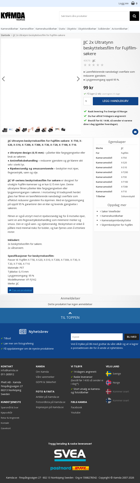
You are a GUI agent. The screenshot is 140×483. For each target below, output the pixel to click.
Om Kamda (42, 371)
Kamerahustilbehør (46, 28)
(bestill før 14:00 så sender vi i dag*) (87, 382)
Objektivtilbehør (87, 28)
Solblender (104, 28)
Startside (5, 35)
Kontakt (5, 422)
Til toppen (70, 315)
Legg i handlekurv (116, 101)
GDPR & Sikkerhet (46, 382)
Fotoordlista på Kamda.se (50, 402)
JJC (93, 60)
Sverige (113, 373)
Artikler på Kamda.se (47, 396)
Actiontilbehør (120, 28)
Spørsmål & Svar (9, 407)
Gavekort (6, 428)
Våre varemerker (45, 376)
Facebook (76, 407)
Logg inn (124, 3)
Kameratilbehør (9, 28)
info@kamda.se (9, 370)
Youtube (75, 412)
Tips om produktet (20, 290)
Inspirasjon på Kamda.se (50, 407)
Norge (113, 382)
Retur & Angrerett (10, 417)
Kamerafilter (27, 28)
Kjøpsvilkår (6, 412)
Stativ (62, 28)
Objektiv (71, 28)
